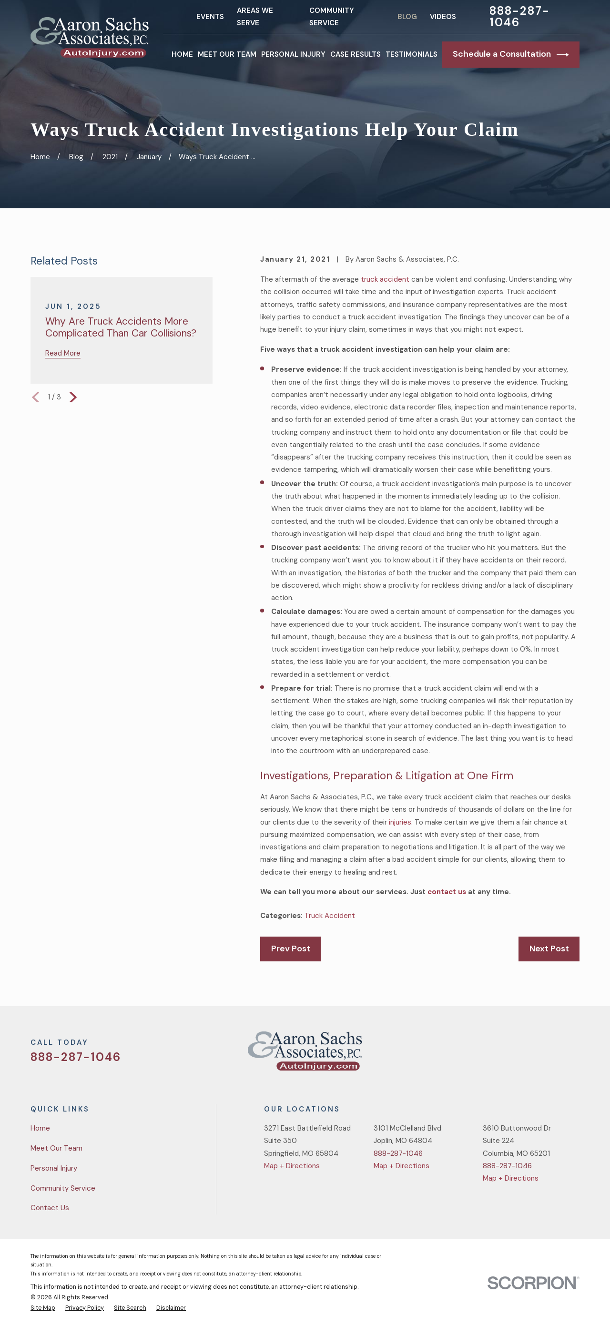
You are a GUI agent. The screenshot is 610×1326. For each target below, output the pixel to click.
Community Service (62, 1188)
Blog (407, 16)
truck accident (385, 279)
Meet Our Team (56, 1148)
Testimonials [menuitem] (411, 54)
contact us (446, 892)
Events (210, 16)
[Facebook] (529, 1055)
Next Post (549, 948)
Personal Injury (53, 1168)
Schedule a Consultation (511, 54)
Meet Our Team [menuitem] (227, 54)
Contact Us (49, 1208)
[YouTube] (552, 1055)
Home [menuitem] (182, 54)
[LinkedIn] (574, 1055)
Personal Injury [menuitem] (293, 54)
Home (40, 1128)
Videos (443, 16)
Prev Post (290, 948)
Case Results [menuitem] (355, 54)
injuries (400, 822)
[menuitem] (42, 1308)
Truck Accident (330, 915)
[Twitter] (506, 1055)
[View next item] (73, 397)
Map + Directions (292, 1166)
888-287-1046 (519, 16)
